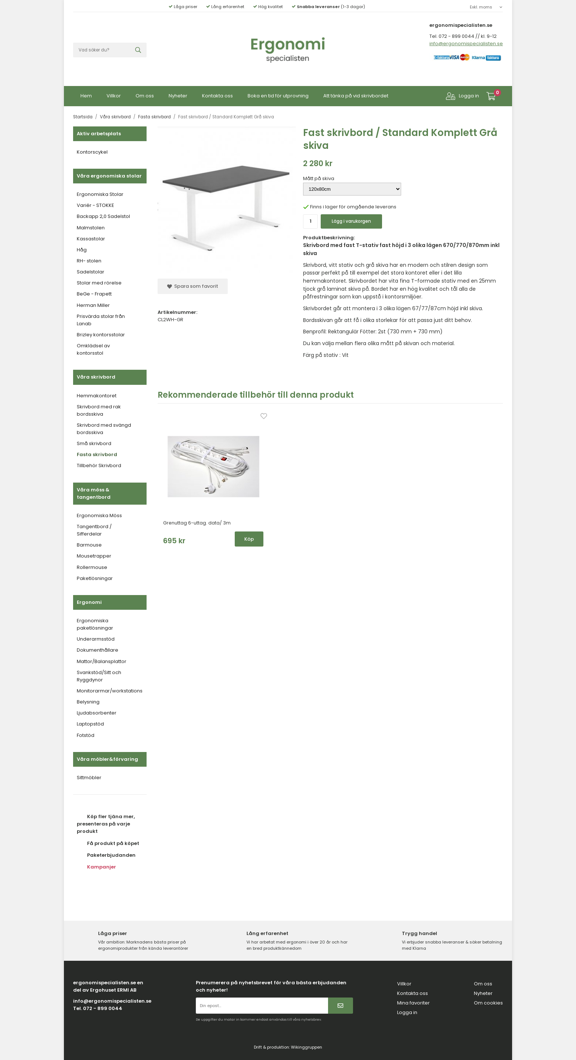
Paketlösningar (95, 576)
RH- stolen (89, 259)
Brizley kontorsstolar (101, 333)
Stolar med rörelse (99, 281)
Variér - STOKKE (95, 203)
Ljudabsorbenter (96, 711)
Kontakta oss (217, 94)
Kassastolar (91, 237)
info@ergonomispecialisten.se (466, 42)
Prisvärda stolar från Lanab (101, 318)
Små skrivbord (94, 441)
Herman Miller (93, 303)
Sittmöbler (89, 776)
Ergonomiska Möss (99, 514)
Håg (82, 248)
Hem (86, 94)
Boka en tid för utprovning (278, 94)
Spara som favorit (192, 284)
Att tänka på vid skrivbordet (355, 94)
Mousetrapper (94, 554)
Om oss (145, 94)
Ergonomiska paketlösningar (95, 623)
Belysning (88, 700)
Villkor (114, 94)
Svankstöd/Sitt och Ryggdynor (99, 674)
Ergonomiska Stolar (100, 192)
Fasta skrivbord (97, 453)
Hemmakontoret (96, 394)
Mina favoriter (413, 1001)
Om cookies (488, 1001)
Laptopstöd (90, 722)
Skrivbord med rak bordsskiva (99, 409)
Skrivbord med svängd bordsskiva (104, 427)
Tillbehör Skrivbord (99, 464)
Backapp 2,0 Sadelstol (103, 214)
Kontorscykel (92, 150)
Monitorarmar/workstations (110, 689)
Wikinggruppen (306, 1046)
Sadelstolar (90, 270)
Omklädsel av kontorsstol (93, 348)
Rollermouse (92, 565)
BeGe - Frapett (94, 292)
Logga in (462, 94)
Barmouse (89, 543)
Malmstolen (91, 226)
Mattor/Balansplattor (101, 659)
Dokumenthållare (97, 648)
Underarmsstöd (96, 637)
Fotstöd (85, 733)
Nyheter (178, 94)
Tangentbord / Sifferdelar (94, 529)
